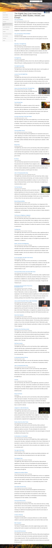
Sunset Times (22, 1)
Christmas (4, 38)
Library (18, 1)
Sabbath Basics (12, 1)
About (27, 1)
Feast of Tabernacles (6, 27)
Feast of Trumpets (6, 29)
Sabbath (4, 31)
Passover (4, 12)
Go (41, 1)
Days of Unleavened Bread (7, 33)
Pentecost (4, 21)
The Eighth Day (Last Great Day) (7, 24)
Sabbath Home (5, 1)
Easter (4, 40)
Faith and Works (5, 17)
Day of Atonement (6, 19)
